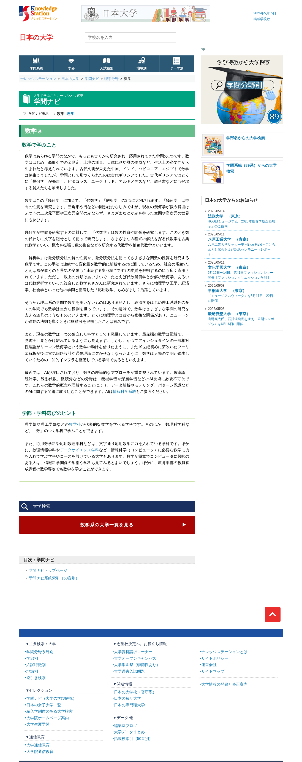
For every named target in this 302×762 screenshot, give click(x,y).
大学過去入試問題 (129, 671)
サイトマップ (212, 671)
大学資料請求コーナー (133, 652)
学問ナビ (92, 79)
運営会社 (209, 664)
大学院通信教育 (39, 751)
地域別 (141, 68)
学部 (71, 68)
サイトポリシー (214, 658)
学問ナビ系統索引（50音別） (54, 578)
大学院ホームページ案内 (47, 718)
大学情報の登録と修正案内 (224, 684)
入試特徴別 (36, 664)
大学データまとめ (129, 732)
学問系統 (36, 68)
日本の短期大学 (127, 698)
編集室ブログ (125, 725)
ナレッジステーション (38, 79)
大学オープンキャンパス (135, 658)
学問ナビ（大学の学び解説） (51, 698)
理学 (70, 113)
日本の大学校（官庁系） (135, 692)
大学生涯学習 (38, 724)
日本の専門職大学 (129, 705)
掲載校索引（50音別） (133, 738)
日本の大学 (36, 37)
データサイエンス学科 (79, 450)
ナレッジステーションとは (224, 652)
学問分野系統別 (39, 652)
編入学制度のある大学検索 (49, 711)
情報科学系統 (124, 391)
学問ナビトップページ (48, 570)
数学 (107, 524)
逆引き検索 (36, 677)
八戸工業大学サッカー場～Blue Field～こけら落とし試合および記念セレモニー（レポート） (241, 244)
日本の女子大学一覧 (43, 705)
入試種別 (106, 68)
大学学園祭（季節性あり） (137, 664)
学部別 (32, 658)
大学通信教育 (38, 745)
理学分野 (111, 79)
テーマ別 (176, 68)
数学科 (75, 424)
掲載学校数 (262, 19)
